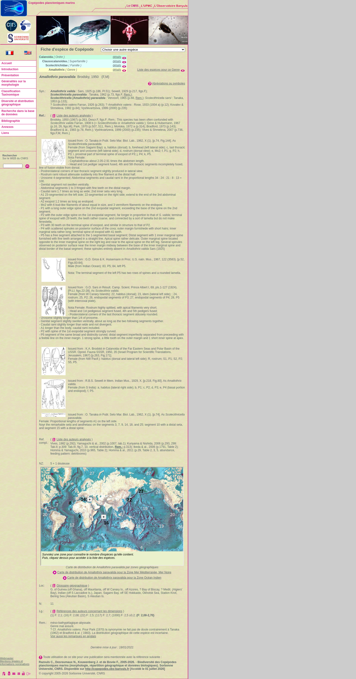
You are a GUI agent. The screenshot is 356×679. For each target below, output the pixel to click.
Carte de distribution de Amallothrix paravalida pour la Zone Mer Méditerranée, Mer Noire (114, 572)
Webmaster (6, 658)
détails (117, 57)
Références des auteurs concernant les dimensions (89, 611)
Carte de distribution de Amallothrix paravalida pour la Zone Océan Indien (114, 577)
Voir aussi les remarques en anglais (73, 636)
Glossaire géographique (72, 585)
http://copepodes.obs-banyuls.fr (107, 669)
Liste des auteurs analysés (74, 115)
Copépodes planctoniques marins (51, 3)
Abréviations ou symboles (168, 83)
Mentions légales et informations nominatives (14, 662)
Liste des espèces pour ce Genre (158, 69)
